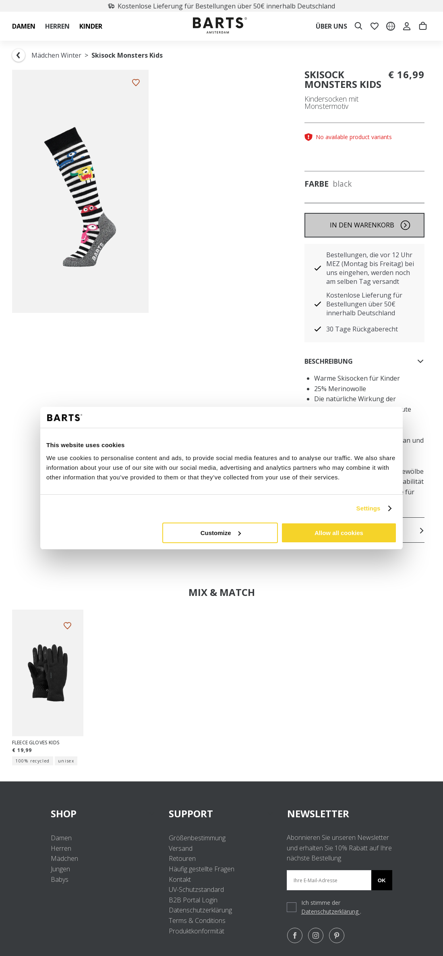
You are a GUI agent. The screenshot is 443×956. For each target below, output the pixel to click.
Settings (368, 508)
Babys (59, 879)
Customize (221, 532)
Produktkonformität (196, 931)
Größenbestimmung (197, 837)
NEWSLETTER (318, 813)
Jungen (60, 868)
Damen (61, 837)
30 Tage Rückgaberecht (362, 329)
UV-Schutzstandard (196, 889)
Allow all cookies (339, 532)
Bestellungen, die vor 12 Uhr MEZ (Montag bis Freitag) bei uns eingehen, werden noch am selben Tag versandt (370, 268)
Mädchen (64, 858)
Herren (61, 848)
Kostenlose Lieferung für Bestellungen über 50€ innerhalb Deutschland (234, 6)
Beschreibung (364, 361)
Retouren (182, 858)
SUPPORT (221, 813)
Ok (382, 880)
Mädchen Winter (56, 55)
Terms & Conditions (197, 920)
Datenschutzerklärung (200, 910)
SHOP (103, 813)
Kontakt (180, 879)
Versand (181, 848)
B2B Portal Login (193, 900)
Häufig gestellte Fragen (201, 868)
